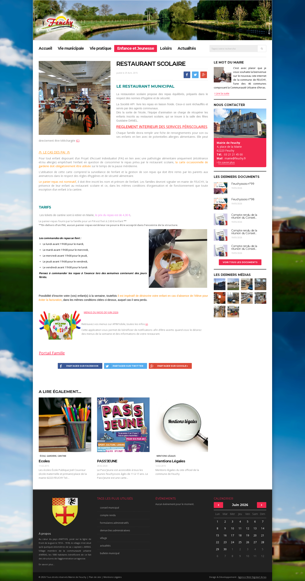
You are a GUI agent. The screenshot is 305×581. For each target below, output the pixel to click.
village (103, 538)
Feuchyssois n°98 (242, 199)
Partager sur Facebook (78, 366)
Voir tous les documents (240, 262)
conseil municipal (109, 507)
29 (217, 549)
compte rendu (108, 515)
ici (146, 324)
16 (225, 535)
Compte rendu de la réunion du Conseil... (244, 216)
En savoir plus (226, 162)
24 (232, 542)
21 (262, 535)
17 (232, 535)
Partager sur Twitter (123, 366)
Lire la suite (221, 93)
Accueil (45, 48)
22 (217, 542)
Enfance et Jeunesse (135, 48)
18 (240, 535)
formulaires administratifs (114, 522)
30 (225, 549)
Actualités (187, 48)
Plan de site (95, 577)
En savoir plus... (47, 564)
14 (262, 528)
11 (240, 528)
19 (247, 535)
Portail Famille (52, 353)
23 (225, 542)
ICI (77, 140)
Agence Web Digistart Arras (252, 577)
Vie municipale (71, 48)
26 (247, 542)
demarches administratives (115, 530)
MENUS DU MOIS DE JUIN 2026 (101, 312)
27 (255, 542)
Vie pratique (100, 48)
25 (240, 542)
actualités (105, 545)
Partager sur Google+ (168, 366)
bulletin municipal (109, 553)
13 (255, 528)
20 (255, 535)
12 (247, 528)
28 (262, 542)
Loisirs (166, 48)
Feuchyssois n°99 (242, 183)
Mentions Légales (112, 577)
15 (217, 535)
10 (232, 528)
